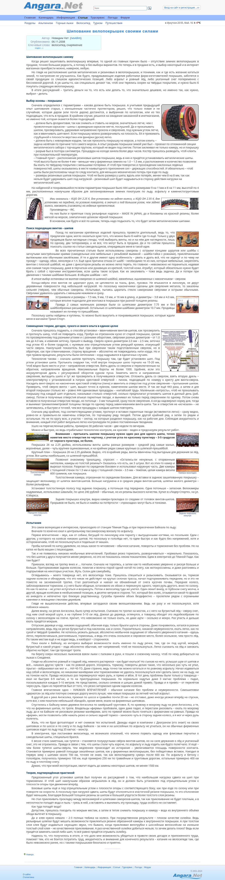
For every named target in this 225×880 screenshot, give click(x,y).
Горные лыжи (64, 23)
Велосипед (83, 23)
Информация (66, 17)
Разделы (30, 23)
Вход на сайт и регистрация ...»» (181, 7)
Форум (125, 17)
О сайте (27, 874)
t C (197, 22)
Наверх (30, 854)
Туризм (97, 23)
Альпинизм (45, 23)
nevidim (76, 38)
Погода (113, 17)
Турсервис (98, 17)
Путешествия (113, 23)
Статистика (28, 877)
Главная (30, 17)
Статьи (83, 17)
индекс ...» (39, 48)
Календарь (46, 17)
